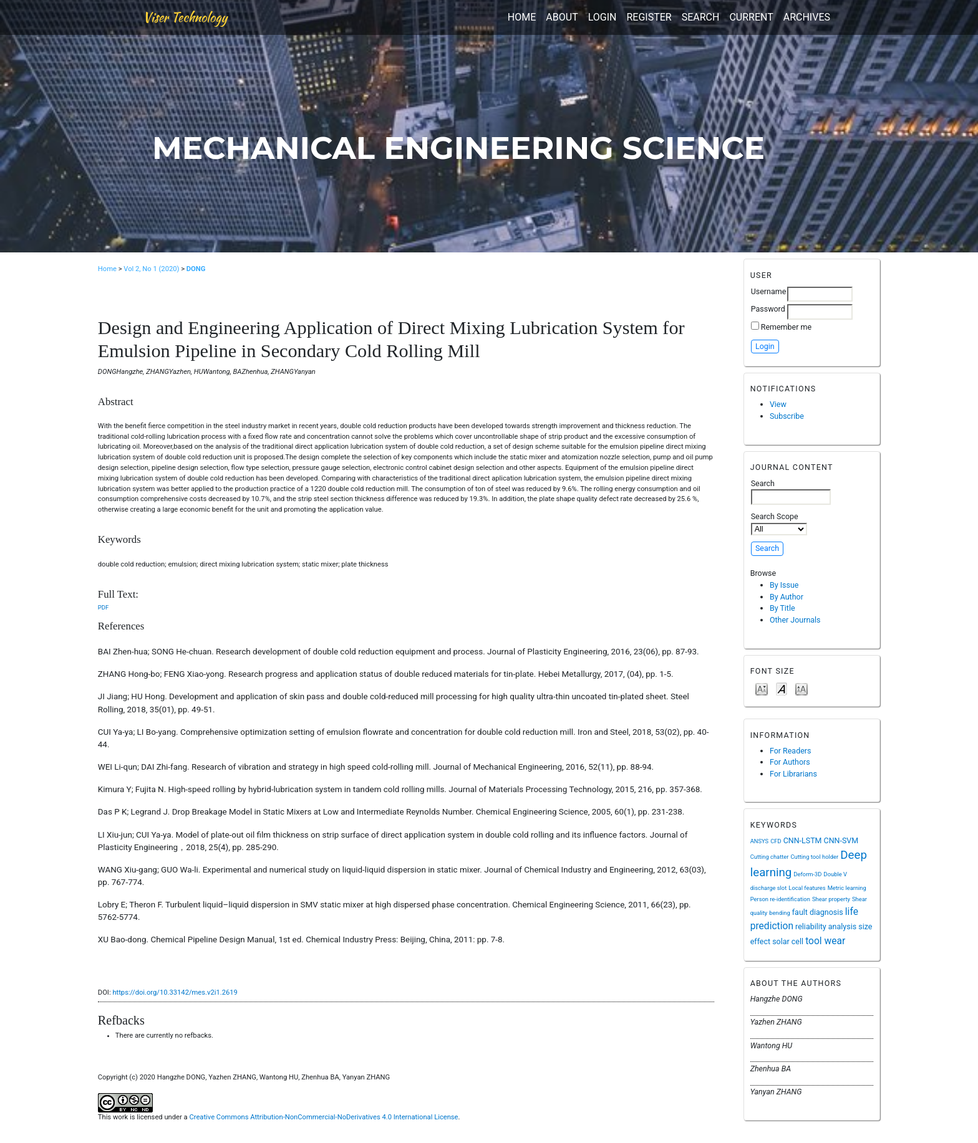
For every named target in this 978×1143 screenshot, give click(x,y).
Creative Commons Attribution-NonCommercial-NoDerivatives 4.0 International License (323, 1117)
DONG (196, 269)
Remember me (786, 327)
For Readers (790, 750)
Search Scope (779, 523)
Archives (806, 17)
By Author (786, 596)
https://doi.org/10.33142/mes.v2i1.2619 (174, 992)
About (562, 17)
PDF (103, 607)
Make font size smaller (761, 688)
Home (522, 17)
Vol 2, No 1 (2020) (151, 269)
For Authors (790, 762)
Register (648, 17)
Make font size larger (801, 688)
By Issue (784, 585)
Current (751, 17)
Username (769, 291)
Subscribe (787, 416)
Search (701, 17)
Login (602, 17)
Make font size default (781, 688)
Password (768, 308)
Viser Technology (185, 17)
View (778, 404)
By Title (782, 608)
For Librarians (793, 773)
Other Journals (795, 619)
